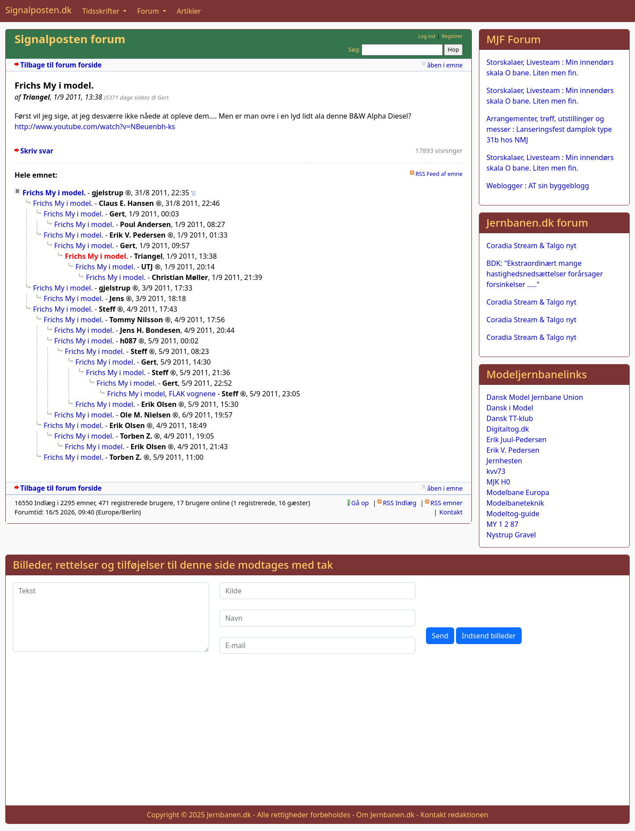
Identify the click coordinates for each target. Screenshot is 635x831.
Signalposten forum (70, 39)
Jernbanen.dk (229, 815)
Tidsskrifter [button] (101, 11)
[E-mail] (318, 645)
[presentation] (493, 599)
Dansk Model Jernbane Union (534, 397)
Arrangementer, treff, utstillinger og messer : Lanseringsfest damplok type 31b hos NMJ (549, 129)
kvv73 (495, 471)
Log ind (426, 36)
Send (440, 636)
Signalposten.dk (38, 10)
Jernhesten (504, 461)
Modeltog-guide (512, 513)
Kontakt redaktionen (454, 815)
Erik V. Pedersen (512, 450)
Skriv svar (36, 151)
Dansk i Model (509, 408)
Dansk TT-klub (509, 418)
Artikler (189, 11)
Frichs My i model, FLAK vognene (161, 394)
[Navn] (318, 618)
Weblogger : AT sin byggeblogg (537, 185)
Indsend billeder (488, 636)
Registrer (452, 36)
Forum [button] (149, 11)
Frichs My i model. (54, 193)
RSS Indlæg (399, 503)
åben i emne (445, 65)
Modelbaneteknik (515, 503)
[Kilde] (318, 590)
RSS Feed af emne (439, 174)
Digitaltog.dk (507, 429)
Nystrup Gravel (511, 535)
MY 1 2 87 (502, 524)
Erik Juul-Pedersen (516, 439)
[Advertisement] (317, 736)
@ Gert (159, 97)
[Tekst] (111, 617)
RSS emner (446, 503)
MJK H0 (498, 482)
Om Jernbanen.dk (385, 815)
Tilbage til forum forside (61, 65)
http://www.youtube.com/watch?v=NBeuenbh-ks (95, 126)
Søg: (354, 49)
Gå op (360, 503)
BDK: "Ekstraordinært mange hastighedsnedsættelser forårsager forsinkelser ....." (544, 273)
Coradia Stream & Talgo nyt (531, 245)
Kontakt (451, 512)
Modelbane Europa (517, 492)
